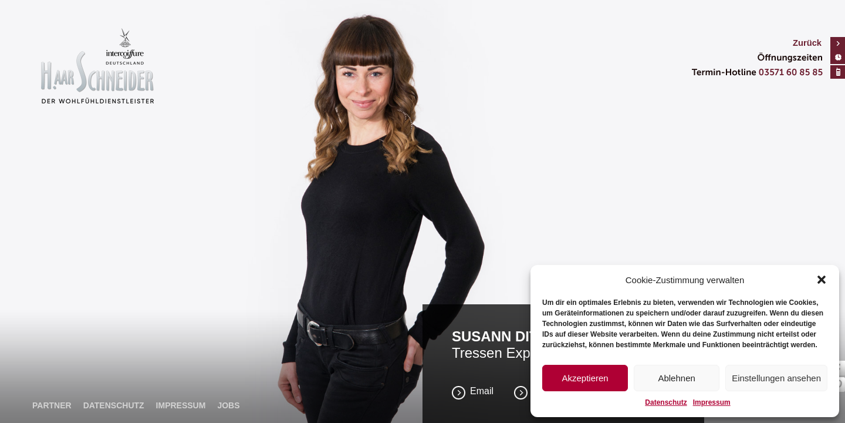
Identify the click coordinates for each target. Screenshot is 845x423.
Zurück (807, 43)
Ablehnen (676, 378)
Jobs (228, 405)
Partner (52, 405)
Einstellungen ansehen (776, 378)
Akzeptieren (585, 378)
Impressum (712, 402)
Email (482, 391)
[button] (821, 280)
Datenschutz (666, 402)
